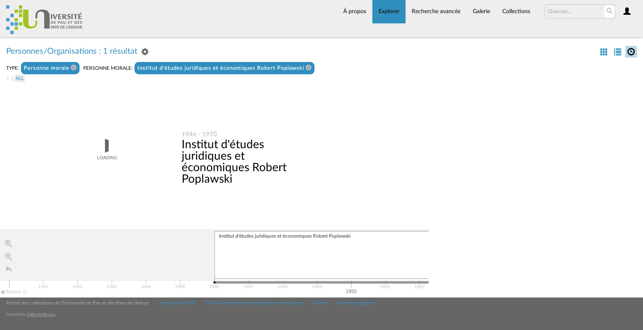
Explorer (389, 11)
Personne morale (50, 68)
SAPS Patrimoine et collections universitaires (254, 302)
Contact (319, 302)
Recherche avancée (436, 11)
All (20, 78)
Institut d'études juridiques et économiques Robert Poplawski (224, 68)
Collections (516, 11)
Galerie (481, 11)
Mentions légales (356, 302)
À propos (354, 11)
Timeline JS (14, 292)
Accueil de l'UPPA (177, 302)
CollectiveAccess (41, 314)
